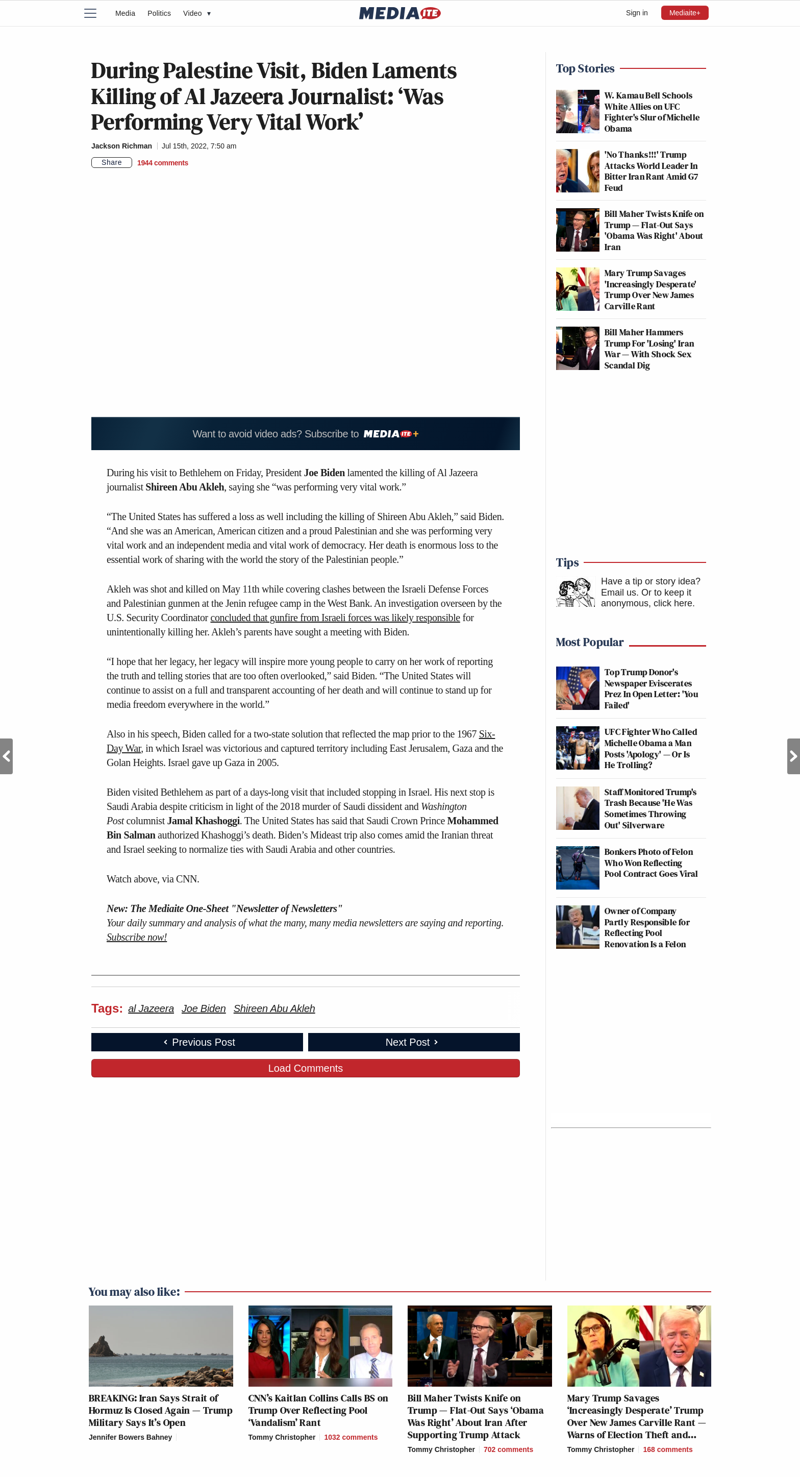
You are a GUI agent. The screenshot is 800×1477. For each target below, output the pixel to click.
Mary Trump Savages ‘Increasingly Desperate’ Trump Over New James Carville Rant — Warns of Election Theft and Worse (637, 1422)
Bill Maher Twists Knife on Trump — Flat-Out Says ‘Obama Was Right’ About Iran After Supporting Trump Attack (476, 1416)
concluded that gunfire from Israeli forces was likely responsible (335, 617)
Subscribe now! (137, 937)
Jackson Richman (121, 146)
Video (197, 13)
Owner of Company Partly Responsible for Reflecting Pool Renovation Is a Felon (647, 927)
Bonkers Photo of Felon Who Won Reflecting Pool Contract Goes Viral (651, 862)
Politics (159, 13)
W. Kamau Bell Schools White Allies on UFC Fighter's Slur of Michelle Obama (652, 112)
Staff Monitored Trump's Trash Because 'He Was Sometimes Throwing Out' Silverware (650, 808)
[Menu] (96, 13)
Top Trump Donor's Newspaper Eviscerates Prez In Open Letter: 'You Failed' (651, 688)
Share (112, 162)
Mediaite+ (685, 13)
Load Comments (305, 1068)
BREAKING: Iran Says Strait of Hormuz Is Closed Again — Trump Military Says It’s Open (161, 1410)
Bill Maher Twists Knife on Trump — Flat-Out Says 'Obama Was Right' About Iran (654, 230)
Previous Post (6, 756)
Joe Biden (204, 1008)
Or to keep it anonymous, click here (646, 598)
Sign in (637, 13)
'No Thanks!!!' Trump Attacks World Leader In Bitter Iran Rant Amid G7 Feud (651, 171)
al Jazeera (151, 1008)
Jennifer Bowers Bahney (130, 1437)
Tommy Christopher (282, 1437)
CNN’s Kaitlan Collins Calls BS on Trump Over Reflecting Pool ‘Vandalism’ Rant (318, 1410)
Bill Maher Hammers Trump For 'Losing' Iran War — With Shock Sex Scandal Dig (649, 349)
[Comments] (162, 162)
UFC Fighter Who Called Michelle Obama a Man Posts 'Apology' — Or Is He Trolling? (651, 748)
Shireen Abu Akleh (274, 1008)
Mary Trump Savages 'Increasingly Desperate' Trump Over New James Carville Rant (651, 289)
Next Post (793, 756)
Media (125, 13)
